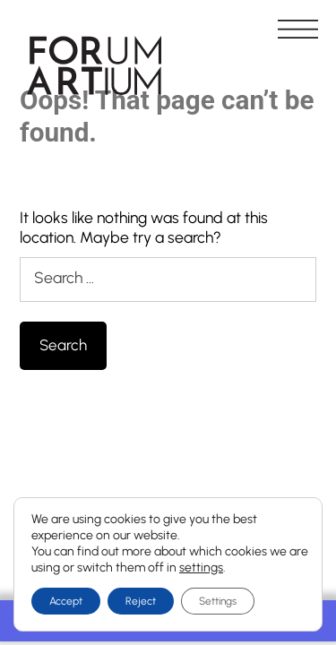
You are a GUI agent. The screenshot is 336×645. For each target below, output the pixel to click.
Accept (65, 601)
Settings (218, 601)
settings (201, 567)
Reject (140, 601)
